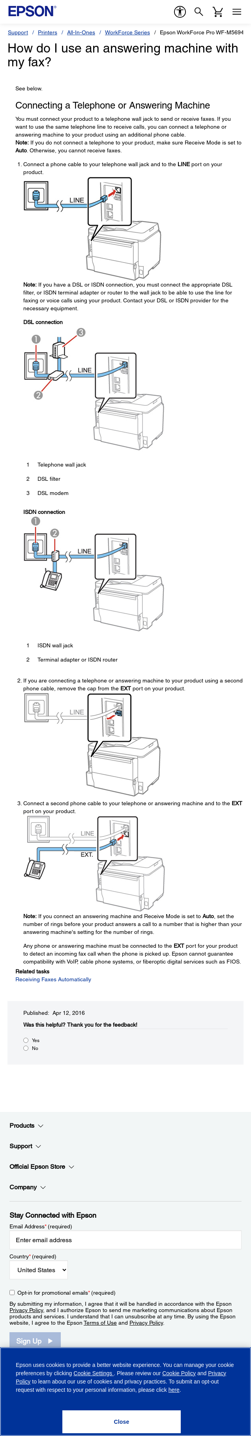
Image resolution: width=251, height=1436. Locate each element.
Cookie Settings (93, 1373)
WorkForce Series (127, 32)
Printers (47, 32)
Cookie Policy (179, 1373)
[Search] (199, 12)
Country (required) (32, 1256)
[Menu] (236, 12)
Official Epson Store (42, 1166)
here (174, 1390)
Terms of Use (100, 1323)
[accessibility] (180, 12)
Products (26, 1125)
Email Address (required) (40, 1226)
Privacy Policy (26, 1310)
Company (27, 1187)
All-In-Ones (81, 32)
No (35, 1048)
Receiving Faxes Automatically (53, 979)
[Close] (121, 1421)
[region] (125, 1391)
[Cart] (218, 12)
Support (18, 32)
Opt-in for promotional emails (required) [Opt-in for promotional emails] (66, 1293)
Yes (35, 1040)
